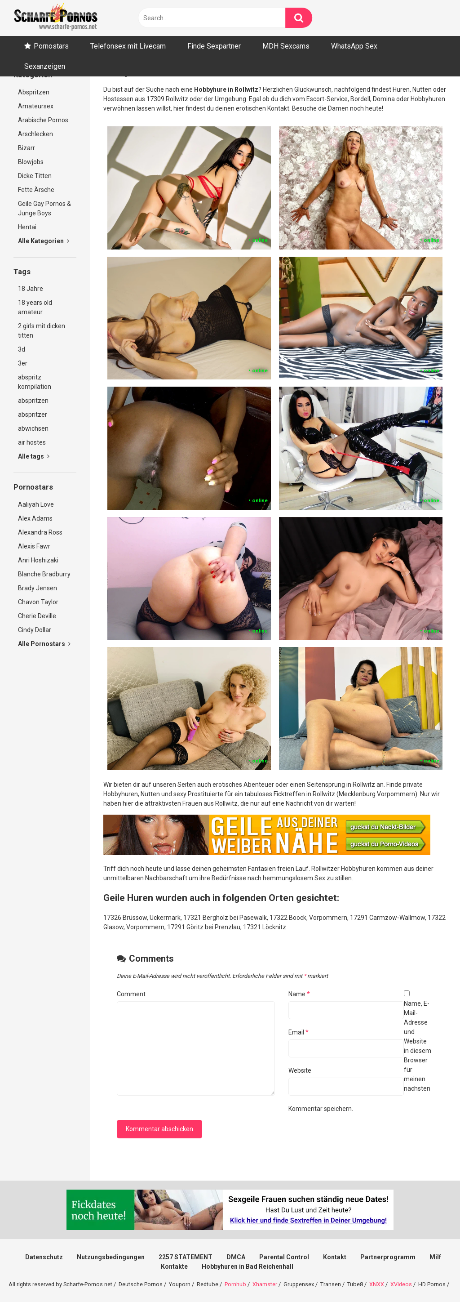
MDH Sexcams (286, 46)
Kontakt (334, 1257)
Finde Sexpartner (214, 46)
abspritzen (33, 400)
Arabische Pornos (43, 120)
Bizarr (26, 148)
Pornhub (235, 1284)
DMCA (235, 1257)
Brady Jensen (37, 588)
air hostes (32, 442)
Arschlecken (35, 134)
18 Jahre (30, 288)
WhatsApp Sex (354, 46)
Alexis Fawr (34, 546)
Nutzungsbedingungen (111, 1257)
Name (299, 994)
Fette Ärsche (36, 189)
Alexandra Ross (40, 532)
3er (22, 363)
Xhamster (264, 1284)
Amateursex (35, 106)
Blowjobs (31, 161)
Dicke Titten (35, 175)
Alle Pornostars (44, 643)
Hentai (27, 227)
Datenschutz (44, 1257)
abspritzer (32, 414)
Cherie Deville (37, 616)
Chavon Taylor (38, 602)
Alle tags (33, 456)
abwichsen (33, 428)
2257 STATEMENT (185, 1257)
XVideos (401, 1284)
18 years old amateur (35, 307)
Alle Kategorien (43, 241)
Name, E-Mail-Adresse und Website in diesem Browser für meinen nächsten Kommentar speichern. (359, 1056)
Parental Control (284, 1257)
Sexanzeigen (44, 66)
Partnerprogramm (388, 1257)
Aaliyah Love (36, 504)
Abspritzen (33, 92)
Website (299, 1070)
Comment (131, 994)
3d (21, 349)
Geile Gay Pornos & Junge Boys (44, 208)
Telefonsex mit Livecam (128, 46)
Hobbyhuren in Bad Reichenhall (247, 1266)
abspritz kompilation (34, 382)
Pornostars (51, 46)
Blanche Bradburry (44, 574)
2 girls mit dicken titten (41, 330)
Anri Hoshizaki (38, 560)
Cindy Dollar (34, 629)
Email (298, 1032)
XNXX (376, 1284)
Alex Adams (35, 518)
